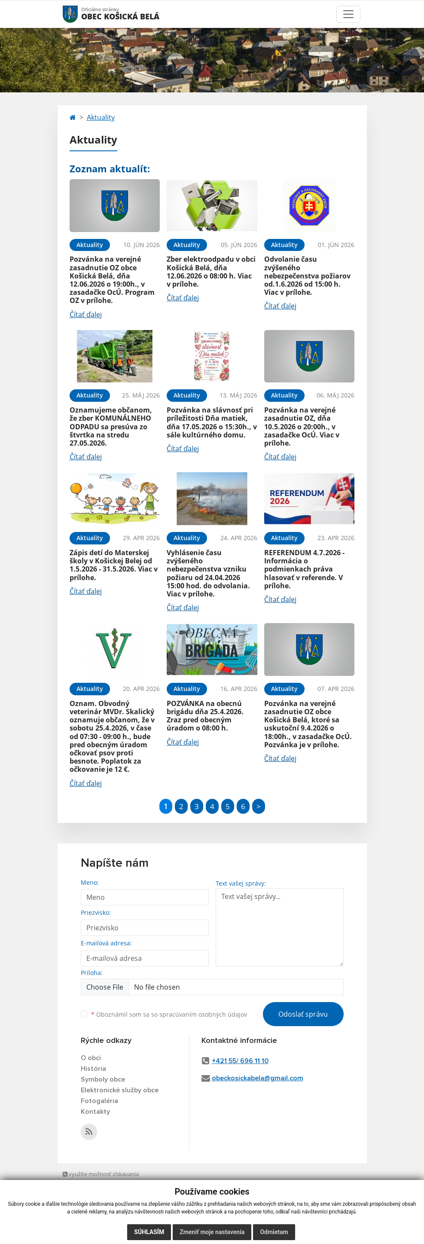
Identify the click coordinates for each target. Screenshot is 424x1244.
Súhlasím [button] (149, 1232)
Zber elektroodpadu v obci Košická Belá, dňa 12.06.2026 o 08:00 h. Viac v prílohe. (211, 271)
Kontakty (95, 1111)
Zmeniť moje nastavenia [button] (212, 1232)
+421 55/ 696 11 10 (240, 1061)
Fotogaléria (99, 1100)
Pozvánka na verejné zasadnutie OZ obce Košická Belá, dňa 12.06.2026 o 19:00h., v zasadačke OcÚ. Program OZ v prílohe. (112, 279)
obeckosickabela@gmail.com (257, 1078)
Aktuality (101, 117)
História (93, 1068)
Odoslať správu (303, 1014)
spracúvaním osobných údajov (203, 1014)
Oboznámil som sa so (169, 1014)
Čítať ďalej (86, 314)
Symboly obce (103, 1079)
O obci (91, 1057)
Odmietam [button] (274, 1232)
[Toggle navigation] (348, 14)
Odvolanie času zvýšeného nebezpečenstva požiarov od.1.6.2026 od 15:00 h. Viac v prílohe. (307, 275)
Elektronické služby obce (120, 1090)
